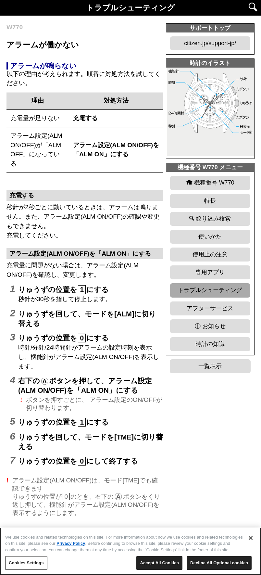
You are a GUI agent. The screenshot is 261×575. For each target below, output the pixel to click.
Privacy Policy (70, 543)
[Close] (250, 538)
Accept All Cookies (159, 562)
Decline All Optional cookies (219, 562)
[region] (130, 551)
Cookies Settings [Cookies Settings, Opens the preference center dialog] (26, 562)
